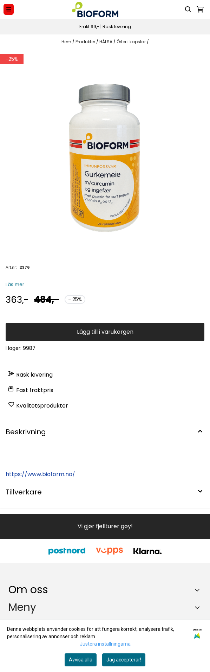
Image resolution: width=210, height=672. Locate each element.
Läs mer (15, 285)
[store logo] (95, 9)
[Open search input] (188, 9)
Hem (66, 42)
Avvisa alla (80, 660)
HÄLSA (106, 42)
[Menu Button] (9, 9)
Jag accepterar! (123, 660)
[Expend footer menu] (198, 607)
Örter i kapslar (132, 42)
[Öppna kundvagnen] (200, 9)
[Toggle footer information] (199, 590)
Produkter (86, 42)
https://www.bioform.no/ (40, 474)
